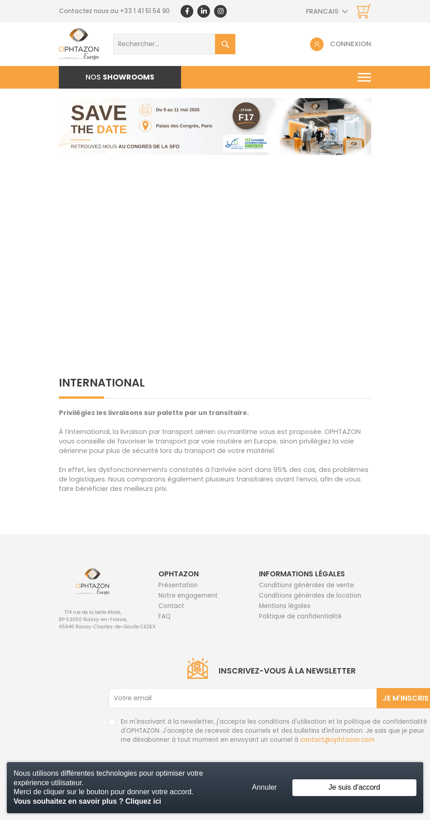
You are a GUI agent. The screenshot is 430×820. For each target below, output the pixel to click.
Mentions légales (285, 606)
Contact (171, 606)
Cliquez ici (143, 801)
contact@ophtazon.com (337, 739)
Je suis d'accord (354, 787)
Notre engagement (188, 595)
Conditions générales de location (310, 595)
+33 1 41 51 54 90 (145, 11)
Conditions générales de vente (306, 585)
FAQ (164, 616)
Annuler (264, 787)
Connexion (350, 43)
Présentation (178, 585)
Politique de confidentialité (300, 616)
